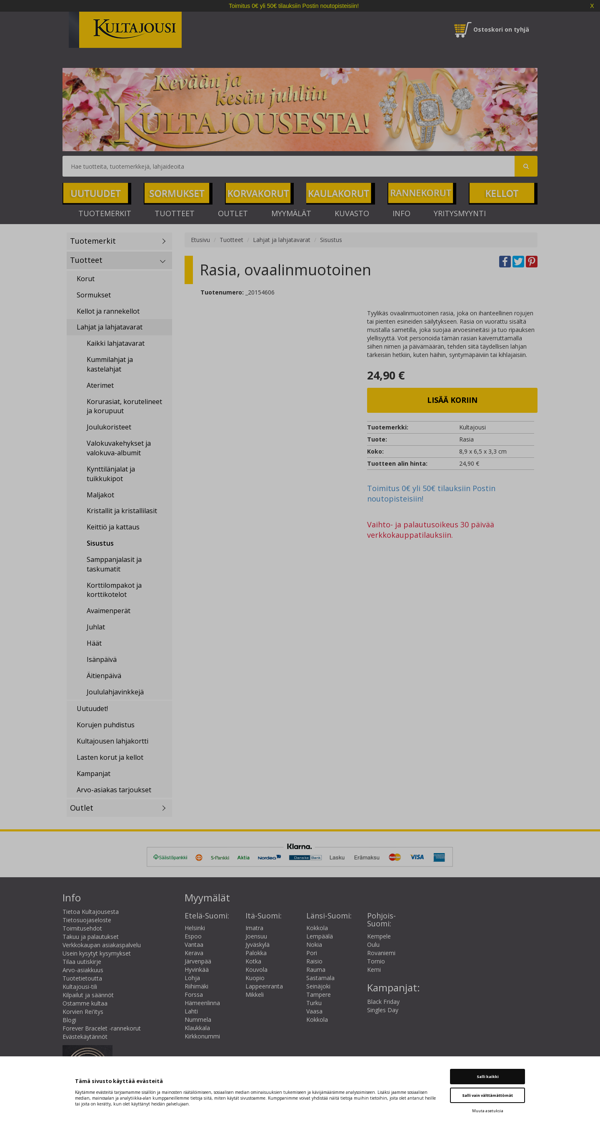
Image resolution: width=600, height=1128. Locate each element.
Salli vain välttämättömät (487, 1095)
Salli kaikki (488, 1076)
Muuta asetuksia (487, 1110)
